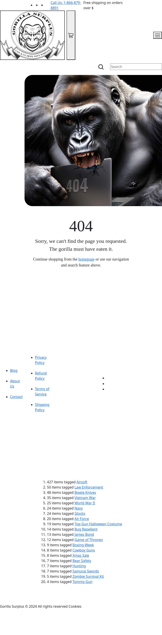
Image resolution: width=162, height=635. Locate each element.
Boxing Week (83, 545)
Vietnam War (85, 497)
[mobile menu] (157, 35)
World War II (84, 503)
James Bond (84, 534)
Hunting (79, 566)
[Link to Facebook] (109, 383)
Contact (16, 396)
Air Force (81, 518)
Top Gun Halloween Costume (98, 524)
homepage (86, 259)
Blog (14, 370)
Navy (78, 508)
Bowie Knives (85, 492)
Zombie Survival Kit (88, 576)
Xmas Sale (80, 555)
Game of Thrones (88, 539)
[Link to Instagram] (48, 5)
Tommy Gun (82, 581)
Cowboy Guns (83, 550)
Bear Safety (81, 560)
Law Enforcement (88, 487)
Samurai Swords (85, 571)
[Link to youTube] (109, 378)
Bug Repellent (85, 529)
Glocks (79, 513)
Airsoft (81, 482)
